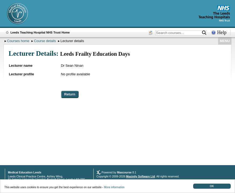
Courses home (18, 41)
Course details (45, 41)
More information (114, 187)
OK (212, 186)
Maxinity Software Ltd (140, 176)
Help (221, 32)
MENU (225, 41)
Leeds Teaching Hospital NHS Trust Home (40, 32)
